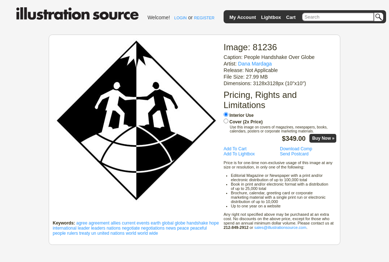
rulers (72, 233)
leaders (98, 228)
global (167, 223)
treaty (84, 233)
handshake (197, 223)
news (171, 228)
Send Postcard (294, 153)
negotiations (153, 228)
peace (183, 228)
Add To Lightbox (239, 153)
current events (135, 223)
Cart (291, 17)
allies (115, 223)
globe (180, 223)
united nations (111, 233)
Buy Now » (323, 138)
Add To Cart (235, 148)
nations (114, 228)
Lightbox (271, 17)
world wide (147, 233)
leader (84, 228)
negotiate (131, 228)
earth (156, 223)
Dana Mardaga (255, 64)
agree (82, 223)
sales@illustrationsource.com (280, 227)
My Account (242, 17)
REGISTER (204, 18)
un (93, 233)
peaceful (198, 228)
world (131, 233)
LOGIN (180, 18)
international (64, 228)
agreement (99, 223)
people (59, 233)
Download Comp (296, 148)
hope (214, 223)
